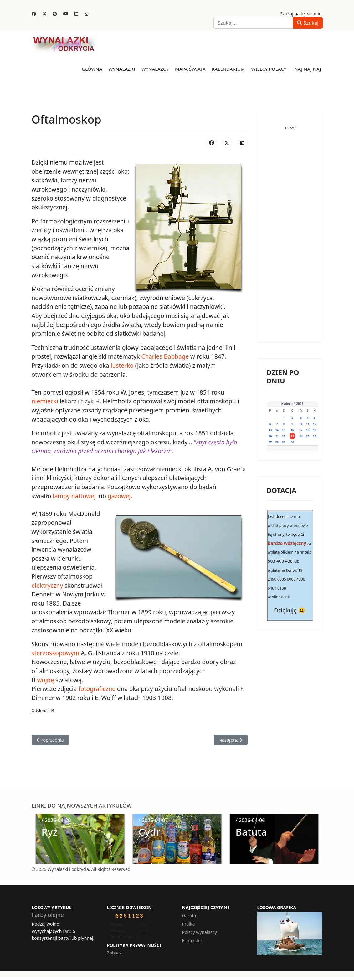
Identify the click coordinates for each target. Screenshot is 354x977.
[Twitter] (44, 14)
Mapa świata (190, 69)
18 (307, 430)
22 (283, 436)
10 (300, 424)
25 (307, 436)
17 (300, 430)
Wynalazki (121, 69)
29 (283, 442)
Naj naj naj (307, 69)
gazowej (118, 495)
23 (292, 436)
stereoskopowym (55, 651)
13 (270, 430)
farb (67, 929)
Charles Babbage (164, 356)
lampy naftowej (74, 495)
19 (314, 430)
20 (270, 436)
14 (277, 430)
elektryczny (47, 584)
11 (307, 424)
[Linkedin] (76, 14)
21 (277, 436)
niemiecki (45, 400)
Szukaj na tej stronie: (301, 14)
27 (270, 442)
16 (292, 430)
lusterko (121, 365)
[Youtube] (65, 14)
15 (283, 430)
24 (300, 436)
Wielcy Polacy (268, 69)
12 (314, 424)
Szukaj (307, 22)
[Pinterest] (55, 14)
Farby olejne (48, 913)
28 (277, 442)
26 (314, 436)
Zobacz (114, 951)
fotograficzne (96, 687)
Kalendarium (228, 69)
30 (292, 442)
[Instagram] (86, 14)
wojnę (45, 678)
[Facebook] (34, 14)
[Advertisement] (290, 239)
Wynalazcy (155, 69)
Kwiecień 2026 (292, 404)
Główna (92, 69)
